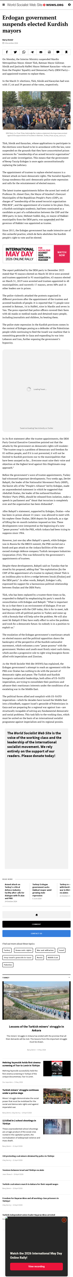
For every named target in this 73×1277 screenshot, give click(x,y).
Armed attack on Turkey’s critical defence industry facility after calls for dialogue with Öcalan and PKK (14, 891)
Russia (40, 957)
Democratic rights (24, 950)
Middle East (53, 957)
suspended (50, 219)
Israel (61, 950)
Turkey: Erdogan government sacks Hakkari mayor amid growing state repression (41, 890)
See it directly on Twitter (44, 428)
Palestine (8, 965)
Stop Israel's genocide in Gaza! (18, 957)
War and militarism (45, 950)
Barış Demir (7, 39)
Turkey (7, 950)
